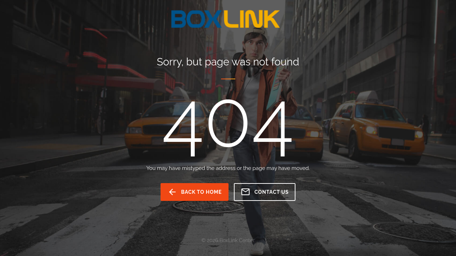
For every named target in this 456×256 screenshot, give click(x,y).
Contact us (265, 192)
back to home (194, 192)
